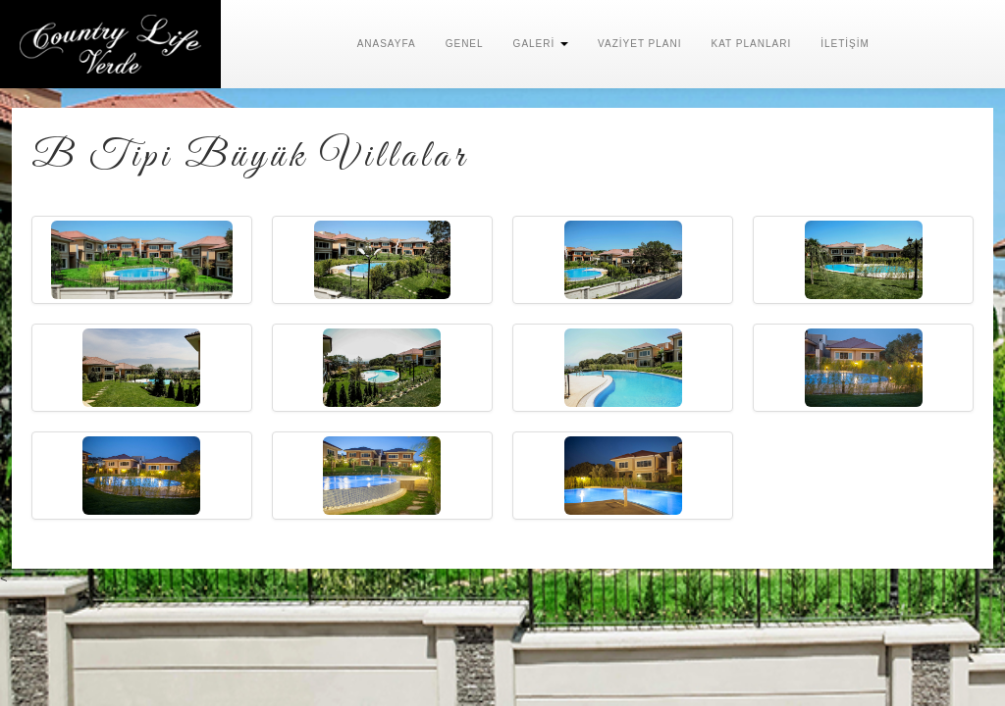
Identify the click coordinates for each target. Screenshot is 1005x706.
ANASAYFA (386, 43)
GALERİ (540, 43)
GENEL (465, 43)
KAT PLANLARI (752, 43)
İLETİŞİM (845, 43)
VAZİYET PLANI (639, 43)
